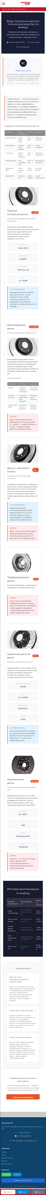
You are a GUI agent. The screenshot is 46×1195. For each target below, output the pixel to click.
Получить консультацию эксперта (23, 1097)
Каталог (3, 1155)
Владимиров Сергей (23, 71)
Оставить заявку (6, 1164)
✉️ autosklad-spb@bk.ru (23, 1136)
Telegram (17, 1174)
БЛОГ (9, 9)
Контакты (4, 1161)
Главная (4, 9)
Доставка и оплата (7, 1158)
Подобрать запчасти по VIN (23, 1180)
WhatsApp (7, 1174)
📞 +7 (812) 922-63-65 (23, 1133)
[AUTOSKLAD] (25, 3)
